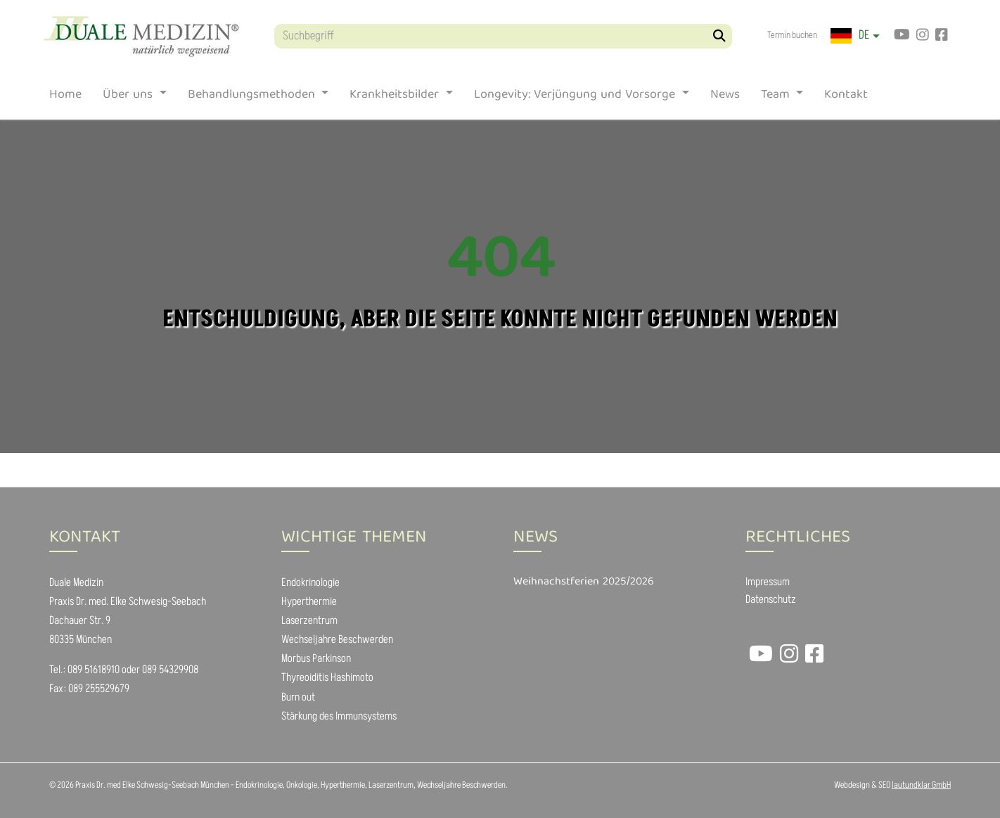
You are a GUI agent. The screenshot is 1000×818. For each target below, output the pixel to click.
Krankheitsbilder (396, 97)
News (725, 97)
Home (65, 97)
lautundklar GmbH (921, 785)
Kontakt (846, 97)
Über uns (129, 97)
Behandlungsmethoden (253, 97)
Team (777, 97)
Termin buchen (792, 35)
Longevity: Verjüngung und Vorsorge (576, 97)
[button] (855, 35)
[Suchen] (719, 36)
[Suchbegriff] (503, 36)
